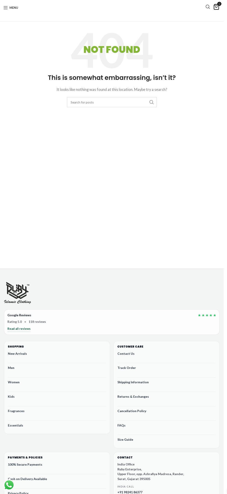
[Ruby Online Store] (17, 293)
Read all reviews (19, 328)
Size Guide (125, 439)
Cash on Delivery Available (27, 479)
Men (11, 368)
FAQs (121, 425)
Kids (11, 396)
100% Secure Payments (25, 464)
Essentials (15, 425)
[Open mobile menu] (10, 7)
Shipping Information (133, 382)
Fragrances (16, 411)
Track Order (126, 368)
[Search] (208, 6)
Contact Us (126, 353)
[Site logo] (110, 9)
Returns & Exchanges (133, 396)
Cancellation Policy (131, 411)
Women (14, 382)
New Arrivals (17, 353)
